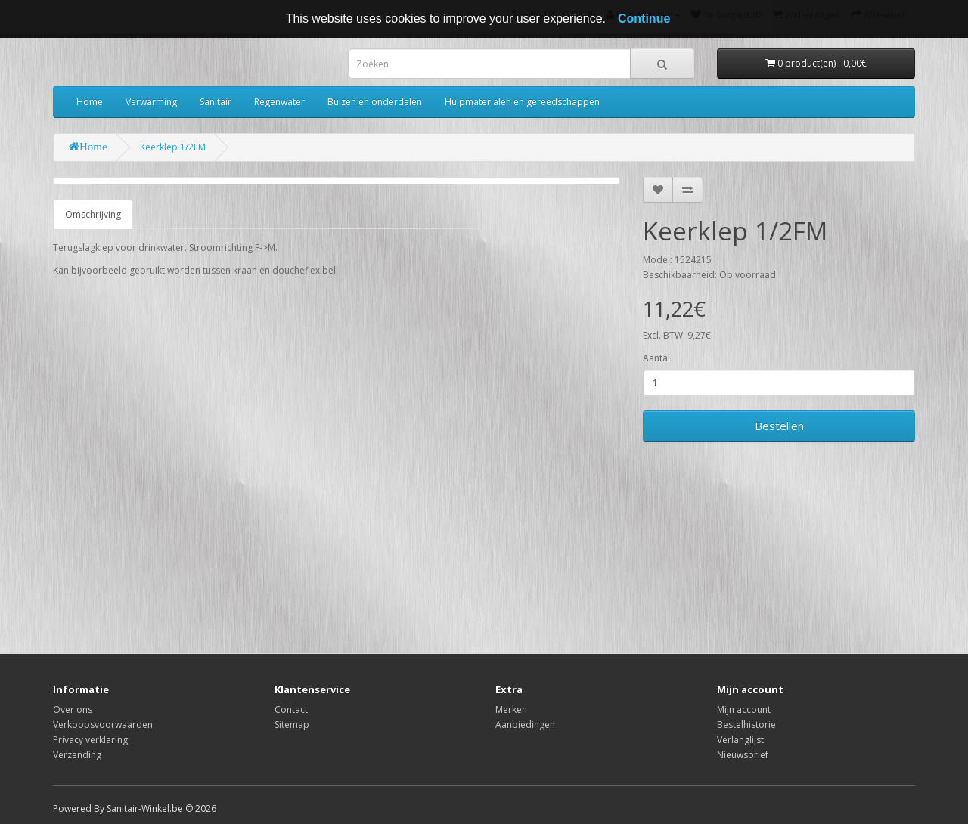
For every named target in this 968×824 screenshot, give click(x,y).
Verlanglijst (740, 739)
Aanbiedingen (525, 724)
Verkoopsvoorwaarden (103, 724)
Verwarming (151, 101)
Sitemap (292, 724)
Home (89, 101)
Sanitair (215, 101)
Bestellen (779, 425)
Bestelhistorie (746, 724)
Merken (511, 709)
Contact (291, 709)
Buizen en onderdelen (374, 101)
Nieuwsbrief (742, 754)
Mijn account (744, 709)
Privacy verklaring (90, 739)
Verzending (77, 754)
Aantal (656, 358)
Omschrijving (93, 214)
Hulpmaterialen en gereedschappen (522, 101)
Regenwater (279, 101)
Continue (644, 18)
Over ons (72, 709)
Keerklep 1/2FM (173, 147)
